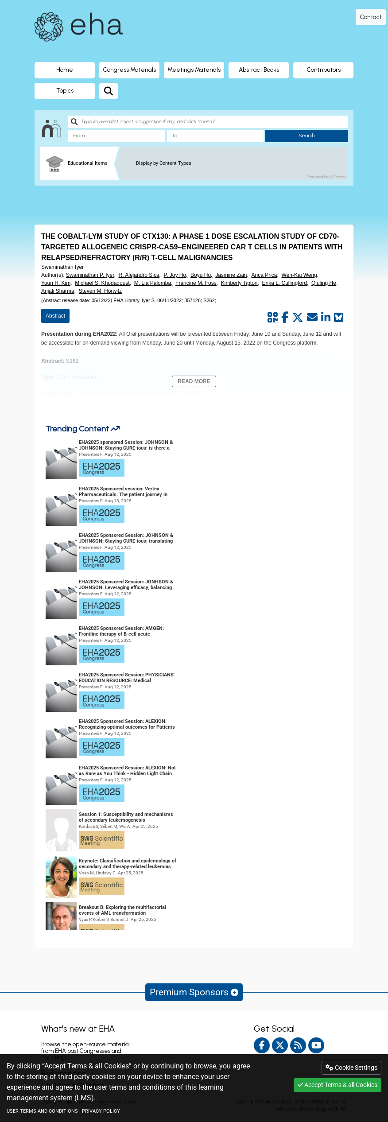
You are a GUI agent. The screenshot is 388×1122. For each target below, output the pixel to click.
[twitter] (280, 1045)
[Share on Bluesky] (338, 317)
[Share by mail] (312, 317)
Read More (194, 381)
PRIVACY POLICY (101, 1111)
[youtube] (316, 1045)
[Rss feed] (298, 1045)
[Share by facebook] (284, 317)
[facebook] (262, 1045)
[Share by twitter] (297, 317)
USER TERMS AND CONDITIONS (42, 1111)
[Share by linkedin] (325, 317)
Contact (371, 17)
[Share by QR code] (273, 317)
